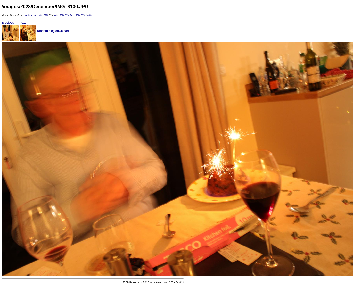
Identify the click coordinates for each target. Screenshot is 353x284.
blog (51, 31)
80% (78, 15)
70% (72, 15)
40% (56, 15)
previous (8, 22)
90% (83, 15)
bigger (34, 15)
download (62, 31)
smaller (26, 15)
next (23, 22)
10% (40, 15)
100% (88, 15)
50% (62, 15)
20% (46, 15)
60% (67, 15)
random (42, 31)
